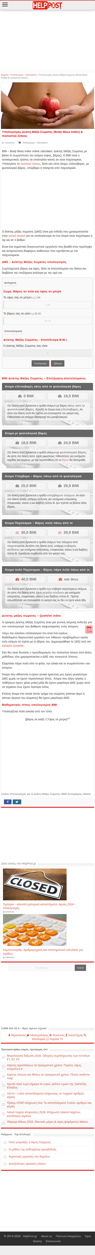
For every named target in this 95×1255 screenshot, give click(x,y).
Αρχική (4, 74)
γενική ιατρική (17, 235)
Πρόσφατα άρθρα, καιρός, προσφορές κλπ (24, 1049)
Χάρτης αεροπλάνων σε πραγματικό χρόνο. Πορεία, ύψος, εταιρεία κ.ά (44, 1066)
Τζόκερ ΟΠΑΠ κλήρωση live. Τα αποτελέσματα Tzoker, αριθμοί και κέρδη (49, 1104)
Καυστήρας (74, 1035)
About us (46, 1236)
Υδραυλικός (17, 1035)
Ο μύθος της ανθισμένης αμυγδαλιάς (32, 1149)
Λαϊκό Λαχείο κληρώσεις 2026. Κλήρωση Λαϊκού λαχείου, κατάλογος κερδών (44, 1113)
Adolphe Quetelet (12, 645)
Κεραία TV (54, 1039)
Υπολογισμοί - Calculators (24, 74)
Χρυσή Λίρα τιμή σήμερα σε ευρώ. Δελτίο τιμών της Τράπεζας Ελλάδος (46, 1085)
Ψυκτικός (57, 1035)
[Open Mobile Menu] (5, 5)
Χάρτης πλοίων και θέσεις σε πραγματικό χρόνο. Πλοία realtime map (48, 1076)
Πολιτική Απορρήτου (68, 1236)
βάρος (65, 459)
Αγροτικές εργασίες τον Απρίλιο (29, 1156)
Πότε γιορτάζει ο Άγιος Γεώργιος (30, 1142)
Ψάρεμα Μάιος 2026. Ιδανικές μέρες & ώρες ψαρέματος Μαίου (47, 1121)
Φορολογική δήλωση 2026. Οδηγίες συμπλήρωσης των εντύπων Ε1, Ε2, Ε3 (48, 1057)
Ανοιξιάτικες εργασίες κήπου (27, 1163)
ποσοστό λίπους (30, 163)
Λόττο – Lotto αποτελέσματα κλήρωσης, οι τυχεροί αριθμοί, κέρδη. (45, 1095)
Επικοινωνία (53, 1241)
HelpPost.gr (30, 1236)
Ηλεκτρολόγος (37, 1035)
